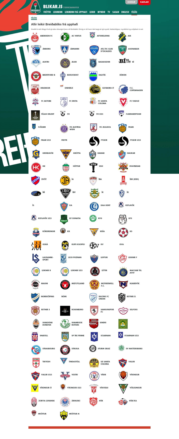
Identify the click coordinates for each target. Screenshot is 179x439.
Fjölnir (42, 127)
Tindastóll (74, 361)
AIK (129, 36)
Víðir (103, 374)
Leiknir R (46, 270)
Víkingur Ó (46, 387)
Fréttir (47, 12)
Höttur (76, 166)
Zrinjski (76, 401)
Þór (101, 401)
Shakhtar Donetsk (48, 323)
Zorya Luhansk (47, 401)
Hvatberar (134, 166)
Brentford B (49, 75)
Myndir (101, 12)
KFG (100, 218)
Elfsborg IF (108, 88)
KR (68, 231)
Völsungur (136, 387)
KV (102, 244)
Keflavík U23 (45, 218)
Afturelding (103, 36)
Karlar (144, 2)
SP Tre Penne (78, 335)
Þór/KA (133, 401)
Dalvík (102, 75)
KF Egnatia (75, 218)
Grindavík (48, 153)
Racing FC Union (104, 297)
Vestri (75, 374)
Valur (132, 361)
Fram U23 (46, 140)
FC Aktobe (46, 101)
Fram (131, 127)
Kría (102, 231)
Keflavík (129, 205)
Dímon (123, 75)
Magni (44, 283)
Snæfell (44, 335)
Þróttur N (74, 414)
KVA (122, 244)
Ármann (74, 49)
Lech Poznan (74, 257)
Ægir (74, 62)
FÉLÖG (34, 18)
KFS (130, 218)
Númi (64, 296)
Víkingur (134, 374)
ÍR (128, 192)
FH (68, 114)
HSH (101, 166)
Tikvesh (46, 361)
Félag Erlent (47, 114)
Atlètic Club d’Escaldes (107, 50)
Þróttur (42, 414)
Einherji (69, 88)
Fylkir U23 (135, 140)
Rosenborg (77, 309)
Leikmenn (57, 12)
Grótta (77, 153)
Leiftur (104, 257)
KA (70, 205)
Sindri (103, 322)
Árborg (47, 49)
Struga (75, 348)
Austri (46, 62)
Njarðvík (134, 283)
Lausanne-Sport (48, 258)
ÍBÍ (44, 192)
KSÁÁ (45, 244)
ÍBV (74, 192)
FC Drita (73, 101)
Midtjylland (78, 283)
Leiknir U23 (77, 270)
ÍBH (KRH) (134, 179)
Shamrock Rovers (77, 323)
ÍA (73, 179)
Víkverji (104, 387)
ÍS (33, 205)
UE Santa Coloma (105, 362)
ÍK (103, 192)
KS (131, 231)
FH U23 (99, 114)
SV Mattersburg (134, 348)
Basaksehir (104, 62)
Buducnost (72, 75)
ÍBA (100, 179)
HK (44, 166)
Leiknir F (132, 257)
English (125, 12)
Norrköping (47, 296)
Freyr (64, 140)
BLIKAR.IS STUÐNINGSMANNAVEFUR (56, 7)
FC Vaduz (134, 101)
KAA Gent (105, 205)
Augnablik (133, 49)
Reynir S (45, 309)
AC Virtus (76, 36)
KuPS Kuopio (78, 244)
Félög (134, 12)
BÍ (133, 62)
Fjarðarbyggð (133, 114)
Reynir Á (131, 296)
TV (109, 12)
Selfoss (133, 309)
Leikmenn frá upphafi (76, 12)
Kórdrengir (49, 231)
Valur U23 (46, 374)
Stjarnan (106, 335)
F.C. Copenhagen (136, 89)
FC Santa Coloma (102, 102)
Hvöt (43, 179)
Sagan (115, 12)
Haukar (131, 153)
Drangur (45, 88)
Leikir (92, 12)
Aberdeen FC (46, 36)
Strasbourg (49, 348)
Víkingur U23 (74, 387)
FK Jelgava (105, 127)
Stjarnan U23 (131, 335)
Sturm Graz (104, 348)
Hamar (101, 153)
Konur (131, 2)
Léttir (104, 270)
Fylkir (104, 140)
